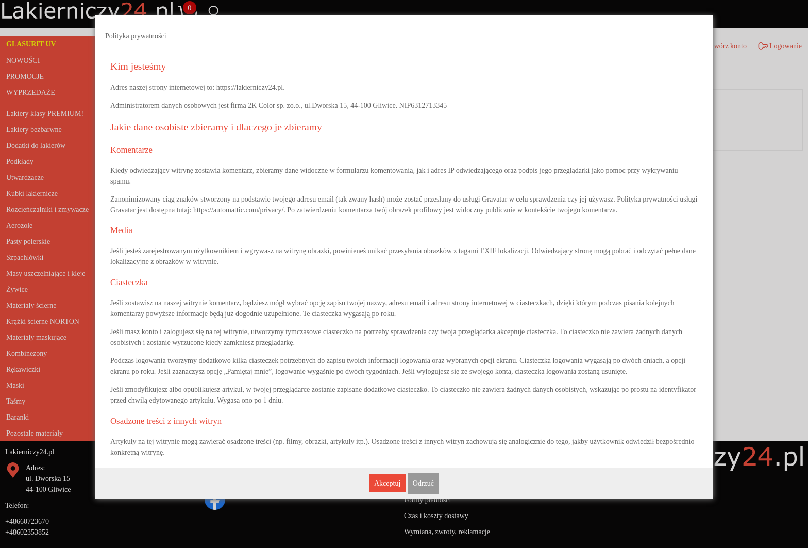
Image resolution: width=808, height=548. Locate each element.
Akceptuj (387, 483)
